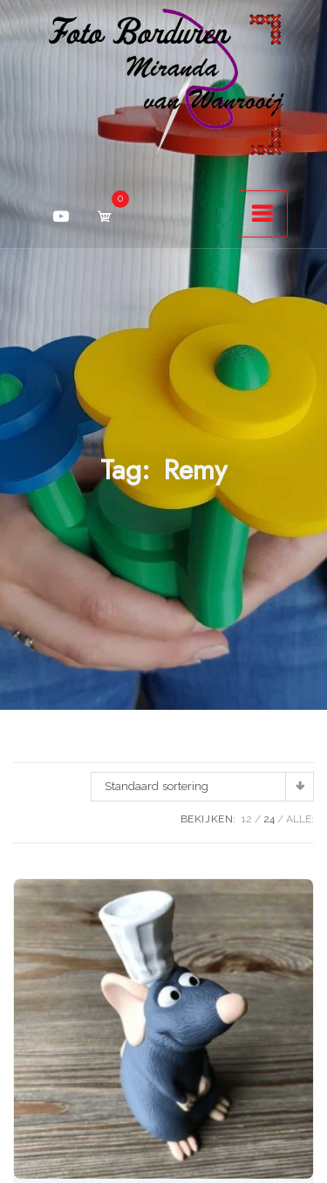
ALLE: (300, 819)
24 (269, 819)
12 (247, 819)
